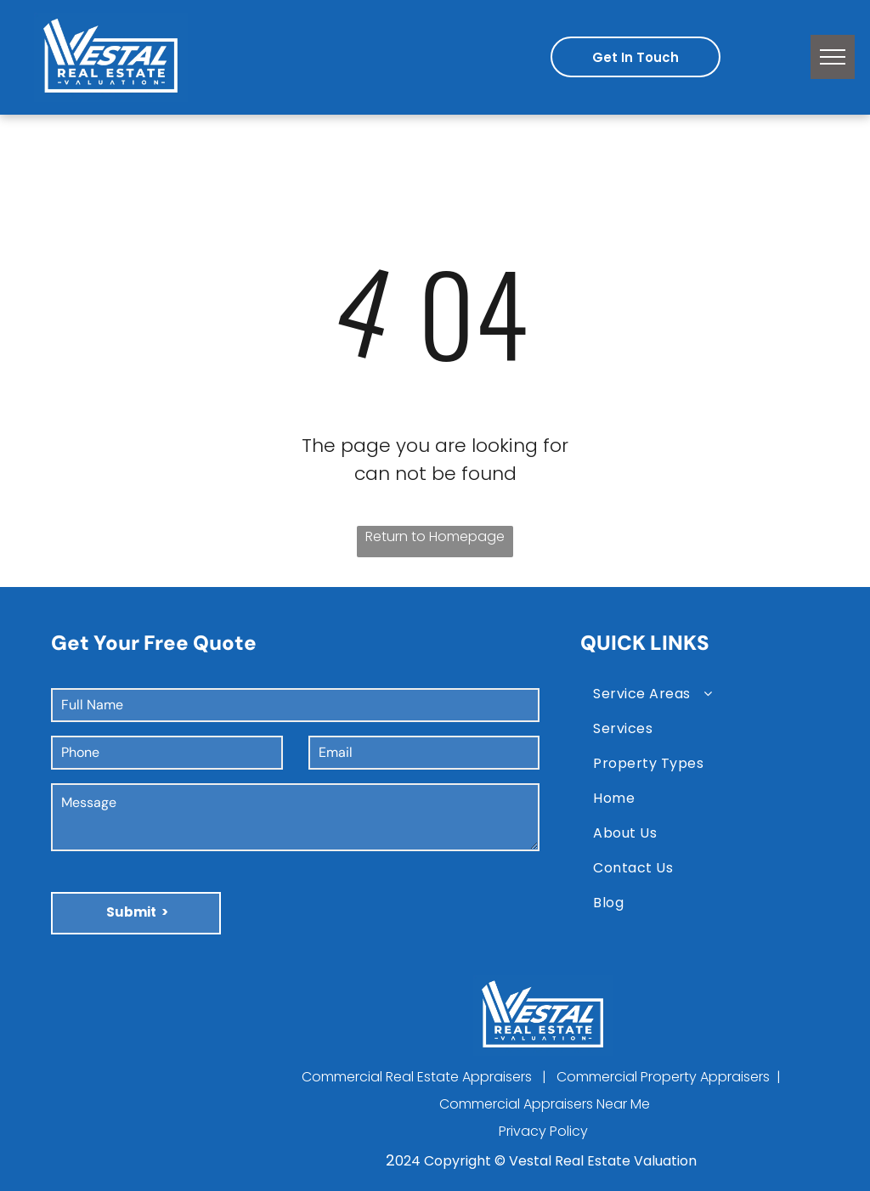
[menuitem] (708, 693)
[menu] (833, 57)
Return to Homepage (435, 536)
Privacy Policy (543, 1131)
